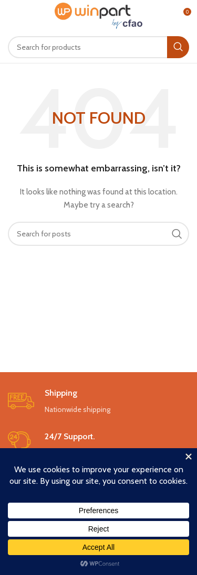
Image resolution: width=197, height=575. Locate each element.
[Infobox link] (98, 402)
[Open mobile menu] (25, 15)
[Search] (98, 47)
